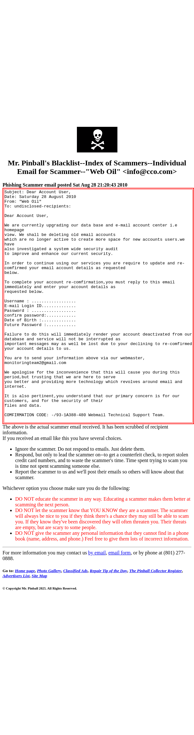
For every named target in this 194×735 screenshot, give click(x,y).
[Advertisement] (59, 62)
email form (119, 599)
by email (97, 599)
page (25, 617)
